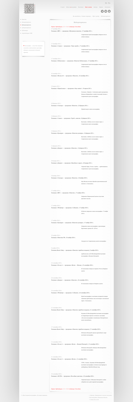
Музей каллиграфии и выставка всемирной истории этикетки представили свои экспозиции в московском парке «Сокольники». (95, 298)
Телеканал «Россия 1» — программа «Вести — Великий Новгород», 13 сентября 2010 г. (75, 344)
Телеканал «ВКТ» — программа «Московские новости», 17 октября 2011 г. (71, 31)
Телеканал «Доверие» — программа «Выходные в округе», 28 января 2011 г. (71, 163)
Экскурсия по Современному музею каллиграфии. (93, 241)
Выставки (80, 7)
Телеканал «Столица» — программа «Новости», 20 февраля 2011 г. (69, 105)
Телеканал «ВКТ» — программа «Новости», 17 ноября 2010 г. (68, 193)
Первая (53, 26)
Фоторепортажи (26, 22)
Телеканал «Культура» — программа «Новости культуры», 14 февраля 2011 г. (72, 133)
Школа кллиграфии (71, 7)
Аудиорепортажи (26, 27)
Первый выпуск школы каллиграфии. (90, 109)
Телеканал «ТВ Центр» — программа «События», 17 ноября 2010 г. (69, 207)
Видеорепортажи (105, 16)
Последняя (78, 26)
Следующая (72, 26)
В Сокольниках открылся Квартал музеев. (92, 283)
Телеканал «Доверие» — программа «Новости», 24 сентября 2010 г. (70, 280)
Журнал (101, 7)
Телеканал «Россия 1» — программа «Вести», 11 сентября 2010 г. (69, 359)
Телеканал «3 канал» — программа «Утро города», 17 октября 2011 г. (70, 46)
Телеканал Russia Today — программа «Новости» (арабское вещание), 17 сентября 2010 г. (76, 329)
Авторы (95, 7)
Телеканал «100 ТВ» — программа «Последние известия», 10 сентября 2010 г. (72, 376)
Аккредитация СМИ (27, 33)
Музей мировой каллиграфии (31, 8)
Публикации (25, 30)
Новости (24, 19)
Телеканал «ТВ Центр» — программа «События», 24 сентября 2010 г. (70, 292)
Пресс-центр (88, 7)
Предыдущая (58, 26)
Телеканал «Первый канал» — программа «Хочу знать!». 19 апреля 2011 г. (71, 88)
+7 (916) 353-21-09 (94, 399)
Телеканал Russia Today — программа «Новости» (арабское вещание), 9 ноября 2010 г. (75, 250)
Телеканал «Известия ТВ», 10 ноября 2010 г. (63, 237)
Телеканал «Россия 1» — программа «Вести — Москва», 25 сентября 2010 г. (72, 265)
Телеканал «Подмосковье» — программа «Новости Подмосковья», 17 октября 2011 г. (74, 61)
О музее (63, 7)
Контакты (107, 7)
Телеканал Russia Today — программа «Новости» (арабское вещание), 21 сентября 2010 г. (76, 310)
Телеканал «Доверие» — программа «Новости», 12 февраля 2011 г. (69, 148)
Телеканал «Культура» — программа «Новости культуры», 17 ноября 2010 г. (72, 222)
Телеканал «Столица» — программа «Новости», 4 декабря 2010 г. (69, 178)
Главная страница (86, 16)
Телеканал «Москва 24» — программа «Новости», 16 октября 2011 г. (70, 75)
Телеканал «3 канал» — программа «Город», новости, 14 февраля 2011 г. (71, 118)
